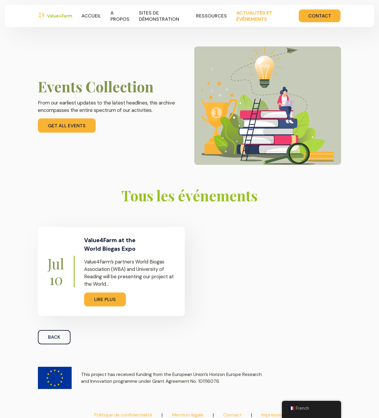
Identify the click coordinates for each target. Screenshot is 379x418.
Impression (273, 415)
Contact (319, 16)
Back (54, 337)
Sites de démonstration (159, 16)
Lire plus (105, 299)
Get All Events (67, 126)
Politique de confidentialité (123, 415)
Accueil (91, 16)
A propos (119, 16)
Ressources (211, 16)
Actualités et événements (254, 16)
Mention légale (187, 415)
